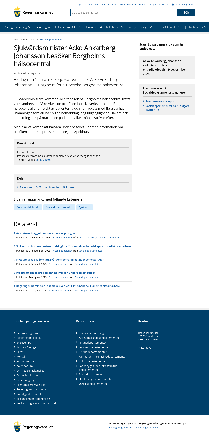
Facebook (26, 187)
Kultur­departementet (92, 361)
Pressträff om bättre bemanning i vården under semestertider (55, 273)
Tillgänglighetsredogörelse (33, 399)
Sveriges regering (27, 333)
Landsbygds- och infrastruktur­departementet (98, 367)
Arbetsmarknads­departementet (99, 338)
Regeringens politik (29, 338)
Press (20, 352)
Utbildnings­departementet (96, 379)
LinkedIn (53, 187)
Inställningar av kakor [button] (147, 427)
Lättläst (93, 4)
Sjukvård (84, 207)
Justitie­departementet (93, 352)
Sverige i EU (24, 342)
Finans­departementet (92, 342)
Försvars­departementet (94, 347)
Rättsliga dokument (29, 394)
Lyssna (82, 4)
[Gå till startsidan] (33, 12)
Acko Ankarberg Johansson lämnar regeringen (45, 233)
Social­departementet (92, 374)
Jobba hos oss (25, 361)
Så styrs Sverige (26, 347)
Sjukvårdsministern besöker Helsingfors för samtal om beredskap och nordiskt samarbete (73, 246)
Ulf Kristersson (87, 237)
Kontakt (21, 356)
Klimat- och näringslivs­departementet (102, 356)
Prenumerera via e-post (133, 4)
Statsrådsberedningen (93, 333)
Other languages (183, 4)
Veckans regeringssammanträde (37, 403)
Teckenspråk (109, 4)
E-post (70, 187)
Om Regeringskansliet (30, 370)
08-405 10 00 (43, 160)
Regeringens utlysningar (32, 389)
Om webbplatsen (27, 375)
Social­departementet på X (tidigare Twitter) (167, 107)
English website (159, 4)
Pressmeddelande (27, 207)
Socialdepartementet (51, 39)
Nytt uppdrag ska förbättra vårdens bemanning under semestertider (60, 259)
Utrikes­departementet (93, 384)
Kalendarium (25, 366)
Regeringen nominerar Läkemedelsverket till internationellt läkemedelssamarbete (68, 286)
